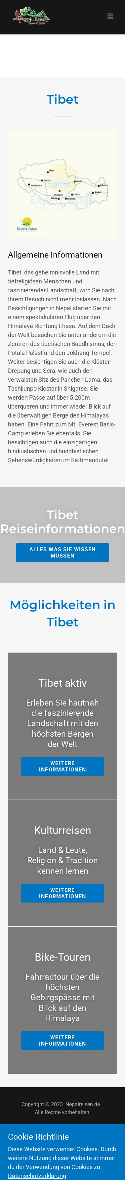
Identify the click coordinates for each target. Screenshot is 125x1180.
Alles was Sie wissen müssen (62, 552)
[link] (31, 16)
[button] (110, 16)
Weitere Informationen (62, 766)
